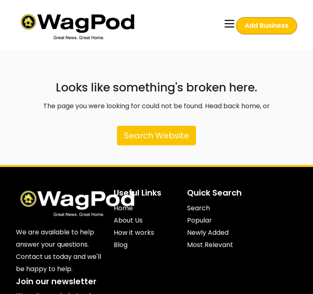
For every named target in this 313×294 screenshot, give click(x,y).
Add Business (267, 25)
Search (198, 208)
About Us (128, 220)
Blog (121, 244)
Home (123, 208)
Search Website (156, 135)
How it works (134, 232)
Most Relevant (210, 244)
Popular (199, 220)
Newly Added (208, 232)
